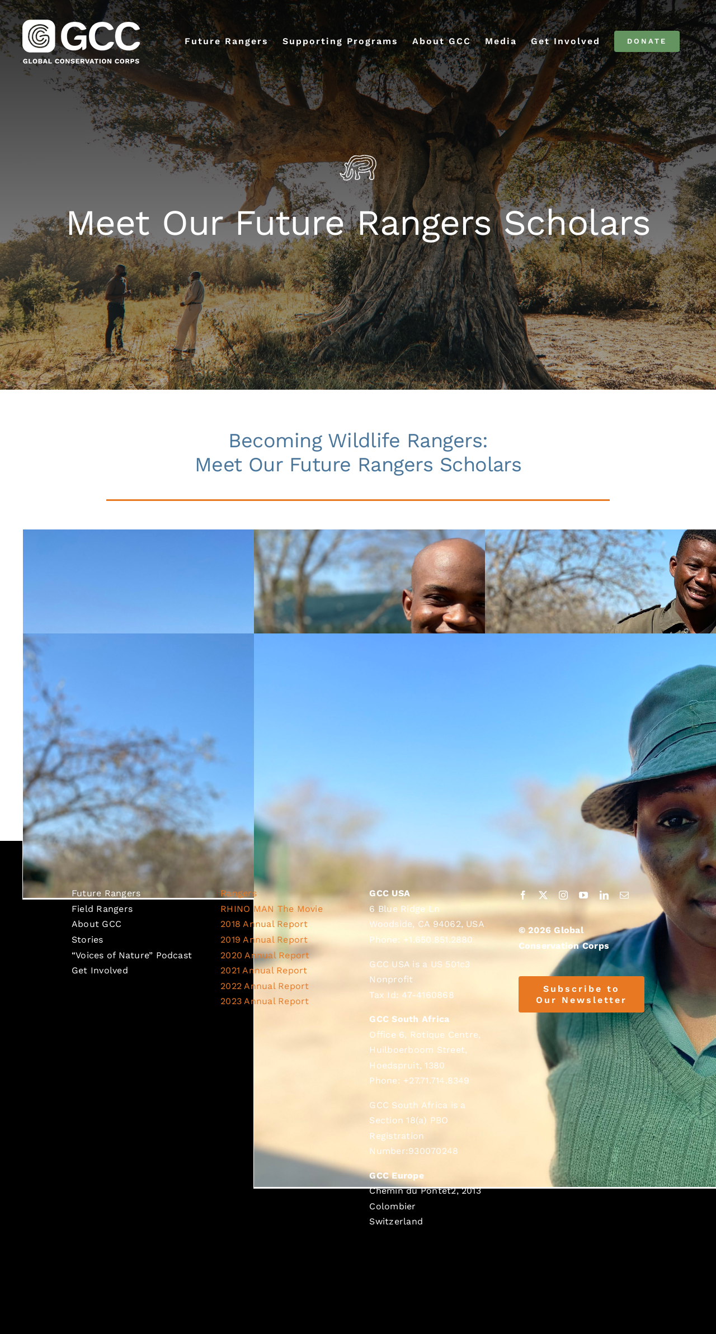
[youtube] (583, 895)
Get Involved (100, 970)
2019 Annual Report (264, 939)
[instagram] (563, 895)
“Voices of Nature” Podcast (132, 955)
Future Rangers (106, 893)
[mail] (624, 895)
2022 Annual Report (264, 986)
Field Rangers (102, 908)
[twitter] (543, 895)
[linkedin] (604, 895)
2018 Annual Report (264, 924)
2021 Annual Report (263, 970)
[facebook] (523, 895)
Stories (87, 939)
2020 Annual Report (264, 955)
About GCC (96, 924)
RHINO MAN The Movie (271, 908)
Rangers (238, 893)
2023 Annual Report (264, 1001)
